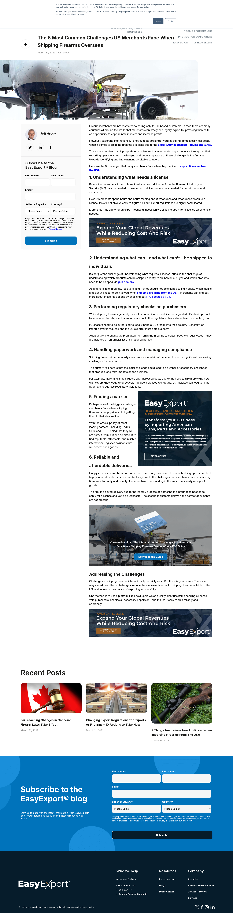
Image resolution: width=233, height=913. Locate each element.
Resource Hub (167, 879)
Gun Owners (125, 890)
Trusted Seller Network (201, 885)
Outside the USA (125, 885)
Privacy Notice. (55, 229)
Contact (192, 897)
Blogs (162, 885)
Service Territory (197, 891)
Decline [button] (171, 21)
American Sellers (126, 879)
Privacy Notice (87, 907)
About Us (193, 879)
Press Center (166, 891)
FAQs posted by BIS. (159, 296)
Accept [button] (158, 21)
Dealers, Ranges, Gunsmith (133, 894)
